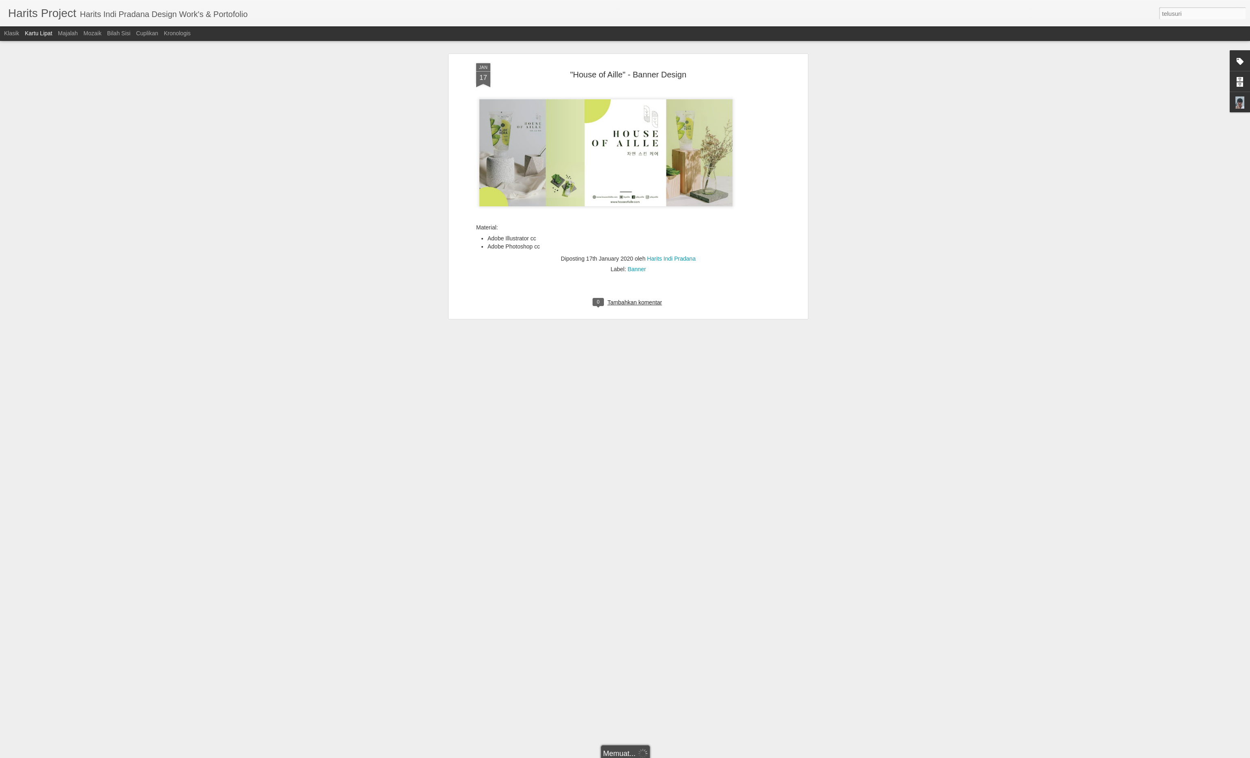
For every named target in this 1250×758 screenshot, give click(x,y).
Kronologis (177, 33)
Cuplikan (147, 33)
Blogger (669, 753)
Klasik (11, 33)
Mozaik (92, 33)
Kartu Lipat (38, 33)
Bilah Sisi (119, 33)
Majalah (68, 33)
